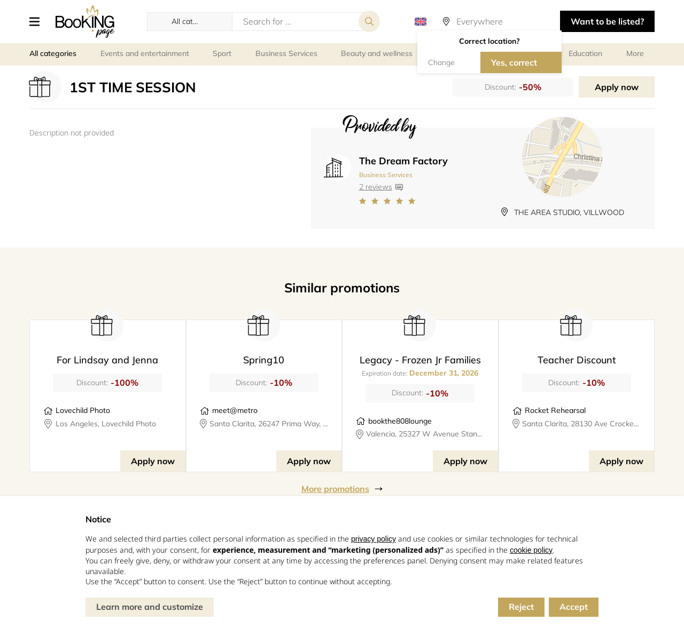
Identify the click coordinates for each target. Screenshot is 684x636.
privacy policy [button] (373, 539)
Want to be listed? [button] (607, 21)
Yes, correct (514, 62)
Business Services (386, 175)
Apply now (617, 87)
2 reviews (375, 187)
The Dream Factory (403, 161)
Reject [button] (521, 606)
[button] (38, 21)
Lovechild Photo (83, 410)
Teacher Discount (577, 360)
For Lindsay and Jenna (107, 360)
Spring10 (263, 360)
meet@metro (235, 410)
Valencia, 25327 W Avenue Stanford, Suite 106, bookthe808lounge (425, 434)
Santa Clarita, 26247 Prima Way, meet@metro (268, 423)
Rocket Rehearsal (555, 410)
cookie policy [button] (531, 550)
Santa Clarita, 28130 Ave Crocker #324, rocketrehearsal (581, 423)
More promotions (335, 488)
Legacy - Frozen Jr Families (420, 360)
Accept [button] (573, 606)
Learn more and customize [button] (149, 606)
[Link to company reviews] (403, 201)
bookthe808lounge (400, 421)
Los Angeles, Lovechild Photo (106, 423)
